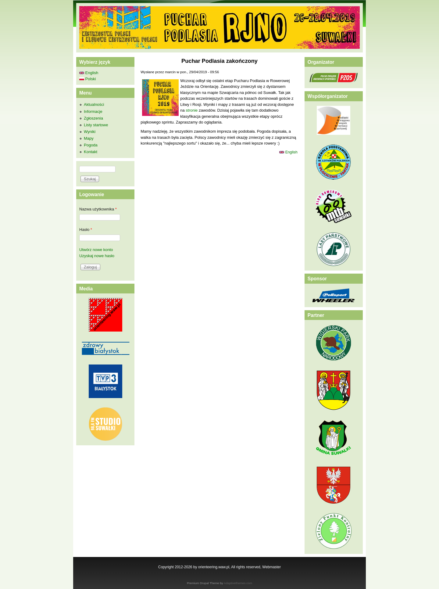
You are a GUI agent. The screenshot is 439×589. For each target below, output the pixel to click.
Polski (87, 79)
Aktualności (94, 104)
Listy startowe (96, 125)
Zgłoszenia (93, 118)
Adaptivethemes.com (238, 583)
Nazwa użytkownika (98, 209)
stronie (192, 110)
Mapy (89, 138)
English (288, 152)
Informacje (93, 111)
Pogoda (91, 145)
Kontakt (90, 151)
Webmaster (271, 567)
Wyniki (89, 131)
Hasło (85, 229)
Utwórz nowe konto (96, 249)
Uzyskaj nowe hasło (96, 255)
